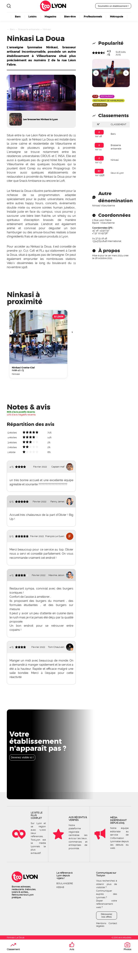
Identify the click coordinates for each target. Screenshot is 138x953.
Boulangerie (64, 883)
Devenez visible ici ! (22, 757)
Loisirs (32, 16)
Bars (17, 16)
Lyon (58, 6)
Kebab (60, 887)
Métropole (116, 16)
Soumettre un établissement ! (113, 6)
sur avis (121, 53)
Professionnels (93, 16)
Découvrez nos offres (106, 915)
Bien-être (70, 16)
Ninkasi (47, 29)
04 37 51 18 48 (99, 238)
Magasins (50, 16)
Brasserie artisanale (29, 29)
